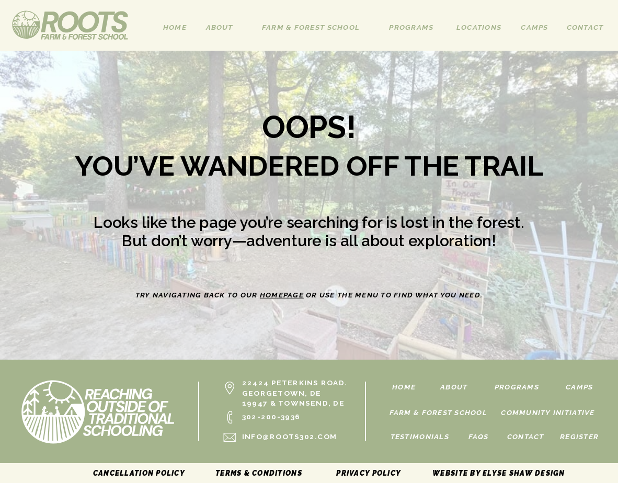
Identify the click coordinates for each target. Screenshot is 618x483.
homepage (282, 295)
